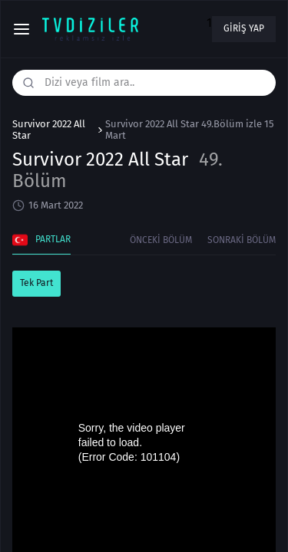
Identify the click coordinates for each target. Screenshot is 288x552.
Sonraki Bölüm (241, 240)
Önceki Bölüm (161, 240)
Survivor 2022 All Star (48, 130)
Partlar (41, 240)
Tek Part (36, 283)
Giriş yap (243, 28)
